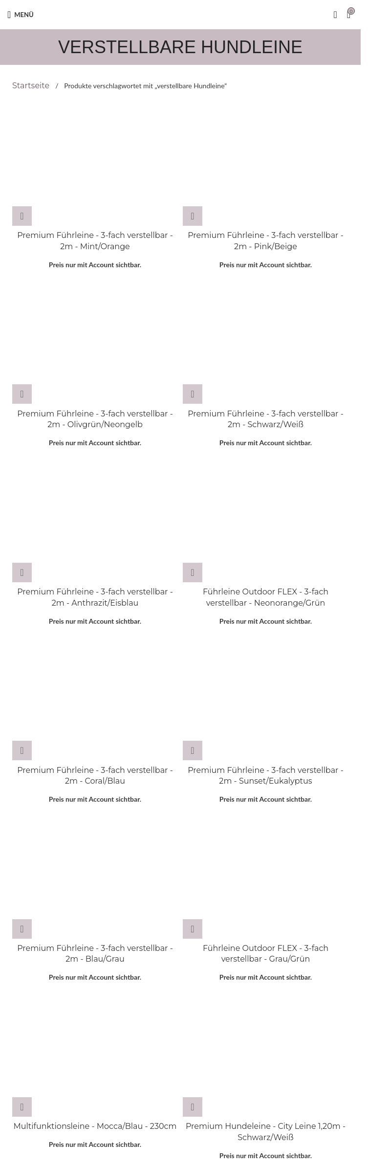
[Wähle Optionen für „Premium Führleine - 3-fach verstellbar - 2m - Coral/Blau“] (22, 750)
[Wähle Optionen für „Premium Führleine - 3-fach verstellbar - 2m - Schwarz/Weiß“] (192, 394)
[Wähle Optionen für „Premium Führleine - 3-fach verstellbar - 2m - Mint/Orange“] (22, 216)
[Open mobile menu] (20, 14)
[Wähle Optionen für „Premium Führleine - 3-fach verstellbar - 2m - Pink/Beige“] (192, 216)
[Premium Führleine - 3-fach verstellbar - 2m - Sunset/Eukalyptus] (265, 698)
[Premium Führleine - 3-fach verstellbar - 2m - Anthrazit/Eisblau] (95, 520)
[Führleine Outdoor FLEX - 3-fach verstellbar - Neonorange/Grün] (265, 520)
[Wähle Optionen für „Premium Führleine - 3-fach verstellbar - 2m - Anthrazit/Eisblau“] (22, 572)
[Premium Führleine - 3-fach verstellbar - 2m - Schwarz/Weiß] (265, 342)
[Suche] (335, 14)
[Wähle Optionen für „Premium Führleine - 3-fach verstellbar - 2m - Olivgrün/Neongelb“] (22, 394)
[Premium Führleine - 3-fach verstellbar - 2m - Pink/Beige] (265, 164)
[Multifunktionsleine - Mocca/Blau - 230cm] (95, 1055)
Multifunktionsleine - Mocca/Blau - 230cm (95, 1126)
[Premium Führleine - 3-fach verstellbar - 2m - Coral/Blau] (95, 698)
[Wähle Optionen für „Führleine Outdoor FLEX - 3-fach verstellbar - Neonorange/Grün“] (192, 572)
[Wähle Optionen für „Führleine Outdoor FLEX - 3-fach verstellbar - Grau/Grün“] (192, 929)
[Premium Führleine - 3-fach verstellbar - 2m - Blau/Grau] (95, 877)
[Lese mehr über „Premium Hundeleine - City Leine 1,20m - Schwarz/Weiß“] (192, 1107)
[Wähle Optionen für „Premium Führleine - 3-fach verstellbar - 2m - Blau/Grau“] (22, 929)
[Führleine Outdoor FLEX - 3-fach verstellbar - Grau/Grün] (265, 877)
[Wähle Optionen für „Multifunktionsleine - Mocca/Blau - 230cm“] (22, 1107)
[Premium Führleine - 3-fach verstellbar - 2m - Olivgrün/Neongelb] (95, 342)
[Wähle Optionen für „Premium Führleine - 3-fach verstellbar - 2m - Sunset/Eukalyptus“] (192, 750)
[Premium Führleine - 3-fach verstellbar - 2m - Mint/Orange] (95, 164)
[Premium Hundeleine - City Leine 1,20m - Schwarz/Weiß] (265, 1055)
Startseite (31, 85)
